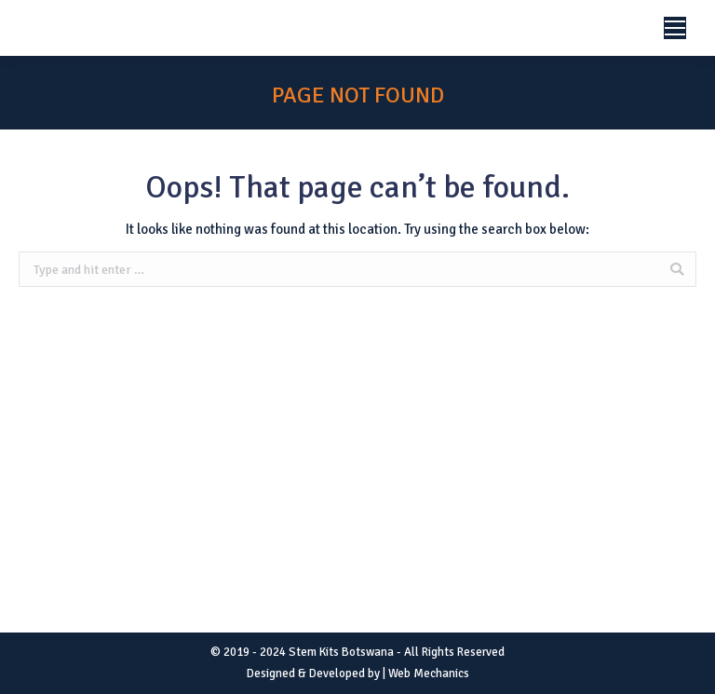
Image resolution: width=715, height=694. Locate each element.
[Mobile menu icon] (675, 28)
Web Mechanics (428, 673)
